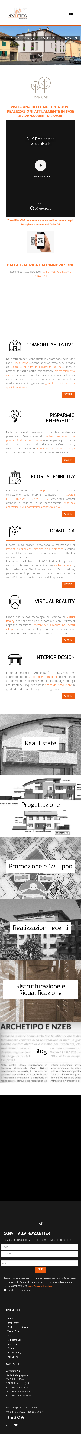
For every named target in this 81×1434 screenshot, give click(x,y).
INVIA (40, 1269)
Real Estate (13, 1323)
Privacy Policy (14, 1352)
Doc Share (12, 1357)
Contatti (11, 1348)
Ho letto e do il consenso (19, 1290)
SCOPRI (68, 394)
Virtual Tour (13, 1331)
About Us (12, 1344)
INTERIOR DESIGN (55, 657)
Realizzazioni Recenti (18, 1327)
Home (10, 1318)
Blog (9, 1335)
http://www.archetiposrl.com (27, 1411)
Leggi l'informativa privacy (40, 1286)
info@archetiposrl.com (24, 1407)
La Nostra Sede (15, 1339)
